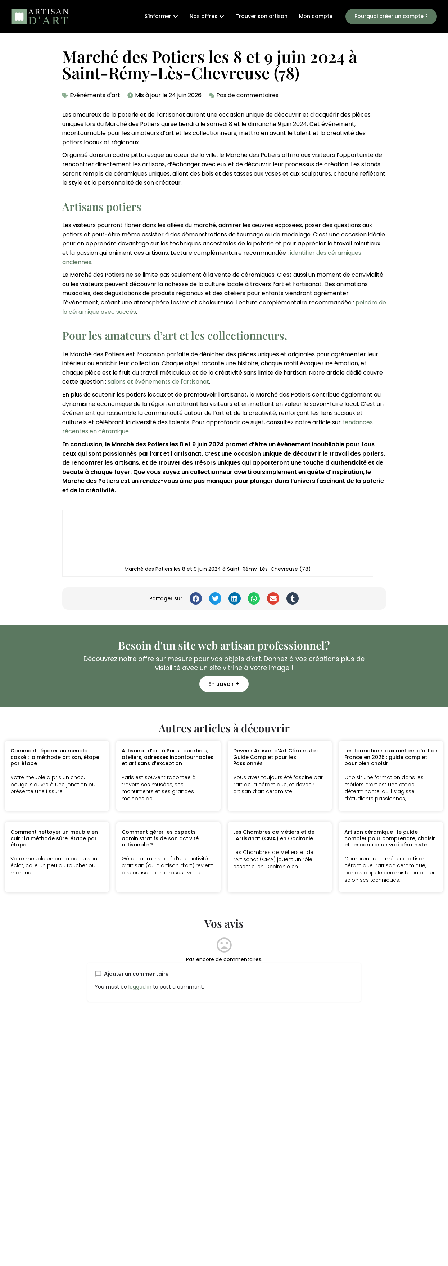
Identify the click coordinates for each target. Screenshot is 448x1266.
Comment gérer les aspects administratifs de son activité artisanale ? (160, 838)
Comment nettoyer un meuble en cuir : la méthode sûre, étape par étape (54, 838)
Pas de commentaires (247, 95)
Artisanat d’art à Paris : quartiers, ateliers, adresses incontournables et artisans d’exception (167, 757)
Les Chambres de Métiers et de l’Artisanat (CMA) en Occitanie (273, 835)
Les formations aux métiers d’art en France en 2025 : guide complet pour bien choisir (391, 757)
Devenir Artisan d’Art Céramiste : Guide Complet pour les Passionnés (275, 757)
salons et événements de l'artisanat (158, 381)
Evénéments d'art (95, 95)
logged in (139, 986)
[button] (196, 598)
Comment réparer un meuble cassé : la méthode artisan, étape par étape (54, 757)
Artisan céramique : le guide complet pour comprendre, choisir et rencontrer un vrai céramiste (389, 838)
